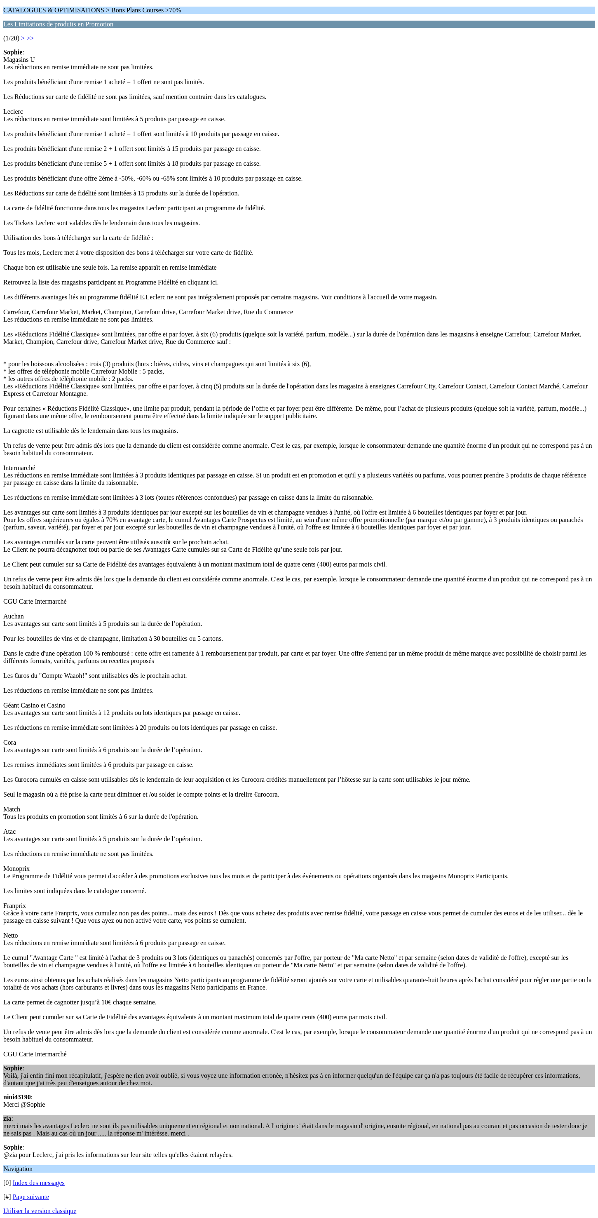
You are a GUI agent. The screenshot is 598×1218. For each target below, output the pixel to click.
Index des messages (39, 1182)
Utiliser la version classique (39, 1210)
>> (30, 38)
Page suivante (31, 1196)
